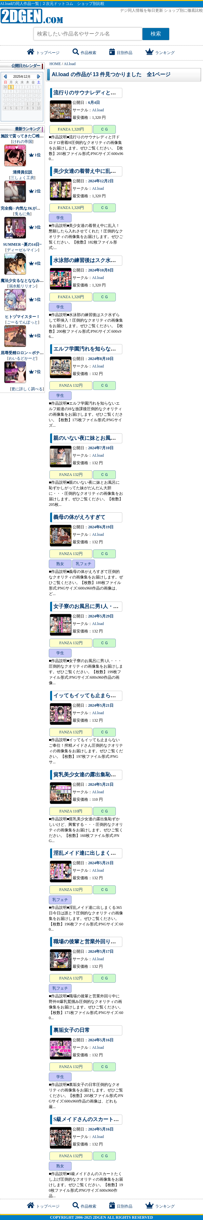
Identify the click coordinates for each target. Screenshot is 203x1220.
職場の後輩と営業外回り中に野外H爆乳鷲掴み (107, 941)
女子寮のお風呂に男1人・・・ (88, 606)
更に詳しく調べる (27, 389)
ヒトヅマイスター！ (22, 316)
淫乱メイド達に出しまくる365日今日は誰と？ (106, 853)
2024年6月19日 (101, 527)
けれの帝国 (22, 141)
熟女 (60, 563)
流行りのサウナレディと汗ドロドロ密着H (102, 92)
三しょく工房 (22, 177)
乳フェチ (83, 563)
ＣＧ (104, 129)
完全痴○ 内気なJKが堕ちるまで (28, 208)
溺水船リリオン (22, 286)
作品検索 (84, 52)
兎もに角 (22, 214)
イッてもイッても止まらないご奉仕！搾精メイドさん (115, 695)
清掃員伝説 (22, 172)
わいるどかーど (22, 358)
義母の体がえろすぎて (79, 517)
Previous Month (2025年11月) (5, 76)
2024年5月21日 (101, 705)
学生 (60, 217)
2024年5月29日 (101, 616)
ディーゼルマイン (22, 250)
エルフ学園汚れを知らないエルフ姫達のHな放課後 (112, 349)
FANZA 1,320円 (71, 129)
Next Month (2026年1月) (38, 76)
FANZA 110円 (70, 811)
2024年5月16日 (101, 1040)
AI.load (98, 110)
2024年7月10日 (101, 448)
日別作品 (120, 52)
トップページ (43, 52)
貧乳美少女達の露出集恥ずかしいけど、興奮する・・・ (118, 774)
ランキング (160, 52)
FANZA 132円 (70, 385)
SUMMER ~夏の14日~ (22, 244)
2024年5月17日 (101, 951)
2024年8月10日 (101, 358)
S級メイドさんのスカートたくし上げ (96, 1119)
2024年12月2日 (101, 181)
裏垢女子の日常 (71, 1030)
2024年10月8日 (101, 270)
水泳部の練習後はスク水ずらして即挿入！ (102, 260)
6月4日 (94, 102)
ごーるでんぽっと (22, 322)
